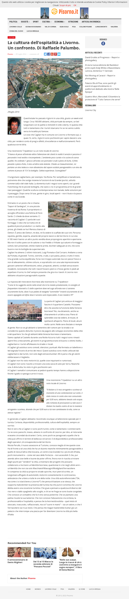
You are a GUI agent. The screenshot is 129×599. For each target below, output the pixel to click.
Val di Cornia (50, 27)
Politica (13, 22)
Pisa (74, 27)
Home (28, 589)
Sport (36, 22)
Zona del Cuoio (16, 31)
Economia (59, 22)
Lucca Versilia (33, 31)
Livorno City (90, 110)
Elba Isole (64, 27)
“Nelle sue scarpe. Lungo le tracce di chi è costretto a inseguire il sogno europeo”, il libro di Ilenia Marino (70, 564)
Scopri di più (65, 5)
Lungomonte (101, 27)
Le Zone (82, 589)
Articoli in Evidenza (91, 22)
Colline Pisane (85, 27)
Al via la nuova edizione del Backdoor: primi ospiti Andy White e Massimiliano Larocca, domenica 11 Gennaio (102, 68)
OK (75, 5)
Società (24, 22)
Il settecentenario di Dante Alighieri (18, 561)
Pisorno (10, 54)
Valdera (114, 27)
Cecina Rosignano (33, 27)
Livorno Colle (15, 27)
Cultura (46, 22)
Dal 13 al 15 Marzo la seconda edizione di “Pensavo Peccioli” (43, 564)
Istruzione (73, 22)
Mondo (38, 589)
